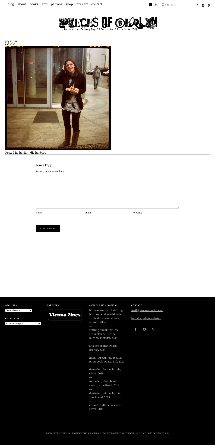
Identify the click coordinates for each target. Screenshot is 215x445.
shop (69, 4)
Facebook (196, 5)
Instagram (202, 5)
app (44, 4)
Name (39, 212)
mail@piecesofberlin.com (147, 310)
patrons (56, 4)
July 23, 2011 (11, 41)
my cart (82, 4)
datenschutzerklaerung (86, 433)
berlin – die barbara (32, 152)
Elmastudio (162, 433)
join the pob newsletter (146, 318)
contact (96, 4)
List (155, 4)
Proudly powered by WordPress (119, 433)
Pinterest (208, 5)
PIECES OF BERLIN (61, 433)
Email (88, 212)
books (33, 4)
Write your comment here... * (52, 171)
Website (137, 212)
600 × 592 (10, 44)
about (21, 4)
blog (10, 4)
